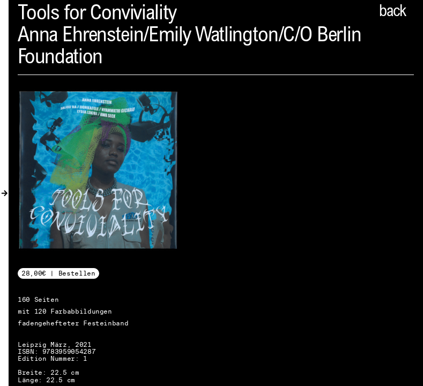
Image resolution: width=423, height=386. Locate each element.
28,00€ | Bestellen (58, 273)
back (392, 12)
